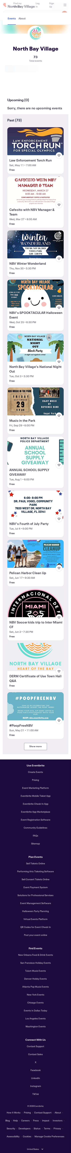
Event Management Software (35, 903)
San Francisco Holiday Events (35, 962)
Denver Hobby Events (35, 978)
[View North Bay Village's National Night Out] (35, 347)
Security (11, 1128)
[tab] (12, 88)
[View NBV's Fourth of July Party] (35, 505)
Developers (24, 1128)
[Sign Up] (52, 5)
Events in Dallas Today (35, 1010)
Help (15, 1120)
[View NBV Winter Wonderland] (35, 244)
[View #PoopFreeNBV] (35, 706)
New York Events (35, 994)
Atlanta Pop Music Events (35, 986)
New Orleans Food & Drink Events (35, 954)
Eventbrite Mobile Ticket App (35, 795)
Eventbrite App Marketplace (35, 811)
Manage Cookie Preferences (49, 1136)
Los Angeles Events (35, 1018)
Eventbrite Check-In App (35, 803)
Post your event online (35, 935)
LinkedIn (35, 1078)
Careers (25, 1120)
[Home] (5, 5)
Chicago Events (35, 1002)
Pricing (35, 779)
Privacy (57, 1128)
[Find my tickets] (20, 5)
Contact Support (35, 1046)
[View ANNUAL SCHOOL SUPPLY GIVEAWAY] (35, 451)
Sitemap (35, 843)
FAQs (35, 835)
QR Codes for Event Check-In (35, 927)
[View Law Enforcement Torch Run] (35, 141)
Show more (35, 746)
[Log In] (38, 5)
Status (37, 1128)
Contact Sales (35, 1054)
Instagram (35, 1086)
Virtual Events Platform (36, 919)
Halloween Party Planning (35, 911)
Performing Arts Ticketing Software (35, 871)
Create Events (35, 772)
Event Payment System (36, 887)
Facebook (35, 1070)
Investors (57, 1120)
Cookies (27, 1136)
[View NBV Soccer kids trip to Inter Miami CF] (35, 603)
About (58, 1112)
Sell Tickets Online (35, 863)
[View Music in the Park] (35, 401)
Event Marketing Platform (35, 787)
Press (36, 1120)
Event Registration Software (35, 819)
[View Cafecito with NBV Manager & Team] (35, 190)
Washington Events (36, 1026)
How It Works (13, 1112)
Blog (7, 1120)
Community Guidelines (35, 827)
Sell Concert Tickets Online (36, 879)
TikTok (35, 1094)
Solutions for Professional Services (36, 895)
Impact (45, 1120)
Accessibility (13, 1136)
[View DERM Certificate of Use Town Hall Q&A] (35, 657)
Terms (47, 1128)
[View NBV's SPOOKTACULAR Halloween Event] (35, 294)
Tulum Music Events (35, 970)
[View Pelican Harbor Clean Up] (35, 554)
